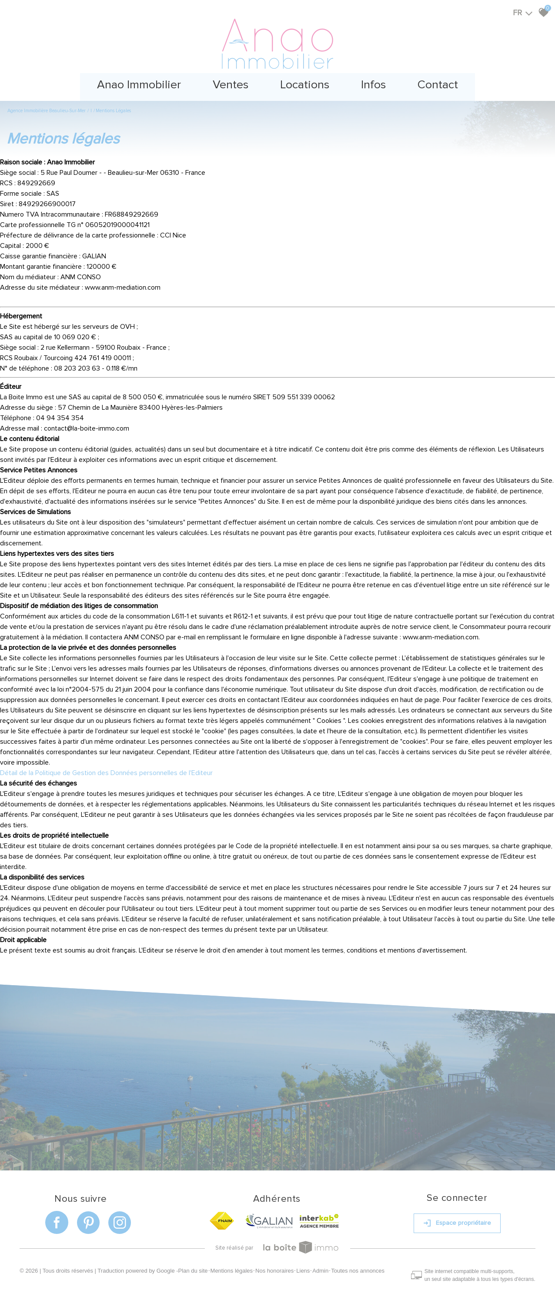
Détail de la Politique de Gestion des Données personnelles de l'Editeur (106, 769)
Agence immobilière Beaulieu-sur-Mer (46, 107)
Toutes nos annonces (360, 1263)
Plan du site (195, 1263)
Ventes (227, 82)
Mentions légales (233, 1263)
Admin (322, 1263)
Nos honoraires (276, 1263)
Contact (444, 82)
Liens (305, 1263)
